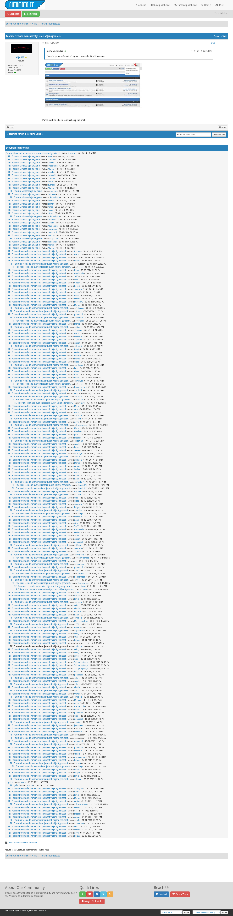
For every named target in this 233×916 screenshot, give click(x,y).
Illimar (51, 204)
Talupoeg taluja (81, 662)
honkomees (79, 387)
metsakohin (79, 706)
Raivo (83, 586)
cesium (77, 298)
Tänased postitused (185, 5)
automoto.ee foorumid (17, 23)
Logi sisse (13, 14)
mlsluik (51, 201)
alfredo (77, 656)
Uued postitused (160, 5)
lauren (79, 457)
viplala (20, 57)
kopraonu (52, 229)
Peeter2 (77, 627)
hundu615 (83, 485)
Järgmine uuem (34, 134)
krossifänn (53, 166)
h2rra (76, 270)
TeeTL (77, 526)
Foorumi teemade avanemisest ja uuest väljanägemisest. (33, 153)
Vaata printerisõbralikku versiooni (23, 843)
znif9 (76, 276)
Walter (77, 469)
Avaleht (140, 5)
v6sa (76, 393)
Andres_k (78, 454)
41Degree (78, 788)
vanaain (77, 491)
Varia (34, 23)
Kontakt (161, 894)
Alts (78, 744)
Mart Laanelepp (81, 621)
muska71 (52, 175)
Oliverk (79, 327)
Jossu (50, 210)
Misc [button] (221, 5)
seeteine (77, 450)
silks (78, 820)
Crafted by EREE (26, 911)
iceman (79, 441)
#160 (213, 43)
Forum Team (180, 894)
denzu (77, 596)
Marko (51, 169)
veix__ (76, 498)
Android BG (42, 911)
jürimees (52, 194)
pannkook (52, 232)
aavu (50, 156)
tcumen (71, 153)
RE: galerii (15, 785)
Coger (77, 283)
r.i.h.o (76, 476)
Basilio (51, 163)
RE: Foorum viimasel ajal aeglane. (24, 156)
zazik (80, 267)
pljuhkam (80, 630)
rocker (79, 510)
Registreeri (31, 14)
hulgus (77, 507)
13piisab (54, 238)
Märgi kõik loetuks (92, 901)
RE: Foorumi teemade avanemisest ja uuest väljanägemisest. (37, 251)
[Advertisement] (116, 874)
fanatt (50, 207)
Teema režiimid (220, 36)
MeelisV (77, 355)
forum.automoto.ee (50, 23)
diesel (50, 182)
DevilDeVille (79, 529)
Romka (77, 792)
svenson (51, 185)
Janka (76, 434)
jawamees (78, 725)
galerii (10, 782)
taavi (76, 349)
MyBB (17, 911)
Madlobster (53, 226)
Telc (78, 624)
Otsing (206, 5)
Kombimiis (79, 273)
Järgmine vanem (16, 134)
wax (76, 280)
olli (75, 561)
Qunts (77, 694)
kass (76, 368)
